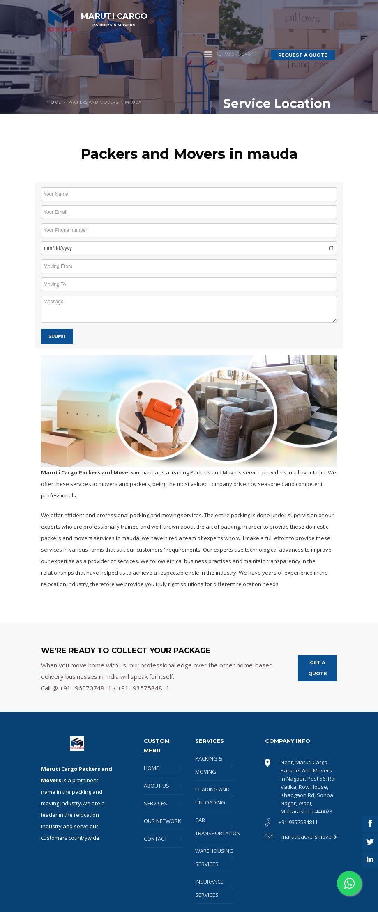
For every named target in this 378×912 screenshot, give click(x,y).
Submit (57, 336)
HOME (54, 102)
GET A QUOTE (317, 668)
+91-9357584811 (298, 822)
